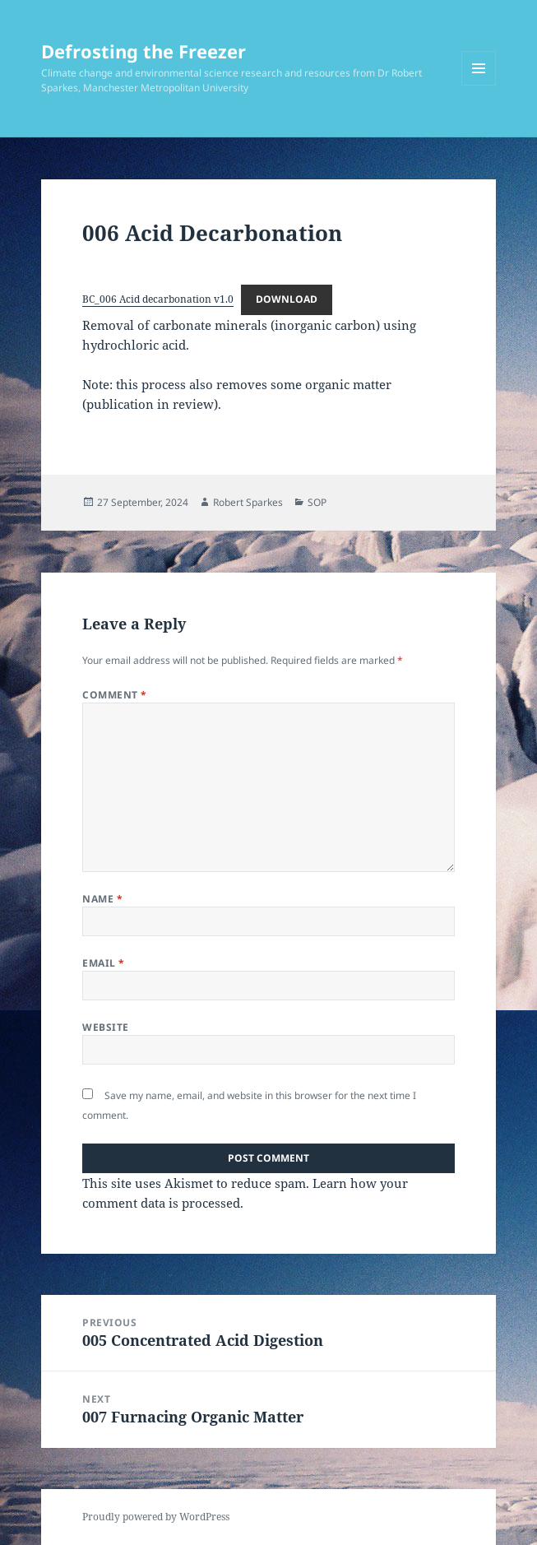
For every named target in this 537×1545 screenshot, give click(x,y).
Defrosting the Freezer (143, 51)
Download (286, 299)
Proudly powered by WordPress (155, 1517)
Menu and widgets (479, 85)
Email (103, 963)
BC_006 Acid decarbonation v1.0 (158, 299)
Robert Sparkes (248, 502)
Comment (114, 695)
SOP (317, 502)
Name (102, 899)
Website (105, 1027)
